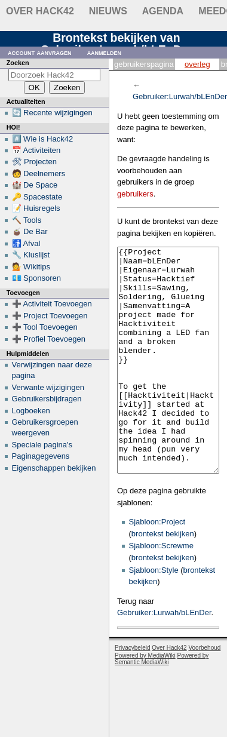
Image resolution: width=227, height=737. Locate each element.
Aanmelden (104, 52)
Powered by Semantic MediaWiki (161, 703)
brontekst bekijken (162, 578)
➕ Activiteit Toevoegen (52, 303)
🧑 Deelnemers (39, 173)
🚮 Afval (26, 243)
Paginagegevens (41, 456)
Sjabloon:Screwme (161, 590)
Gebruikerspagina (144, 64)
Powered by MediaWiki (145, 700)
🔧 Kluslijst (31, 254)
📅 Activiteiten (36, 150)
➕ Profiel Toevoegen (48, 338)
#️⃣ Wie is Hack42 (42, 138)
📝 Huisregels (36, 208)
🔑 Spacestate (37, 196)
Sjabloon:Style (154, 614)
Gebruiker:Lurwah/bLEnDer (164, 657)
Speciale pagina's (42, 444)
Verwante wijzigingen (48, 387)
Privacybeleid (132, 692)
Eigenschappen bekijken (54, 467)
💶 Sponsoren (37, 278)
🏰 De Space (35, 184)
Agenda (162, 11)
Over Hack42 (40, 11)
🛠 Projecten (34, 161)
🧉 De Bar (30, 231)
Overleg (197, 64)
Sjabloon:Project (157, 566)
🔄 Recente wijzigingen (52, 112)
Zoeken (18, 62)
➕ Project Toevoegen (50, 315)
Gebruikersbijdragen (47, 398)
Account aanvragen (40, 52)
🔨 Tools (27, 220)
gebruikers (135, 193)
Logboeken (31, 410)
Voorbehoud (204, 692)
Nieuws (108, 11)
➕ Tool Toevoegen (45, 327)
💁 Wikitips (31, 266)
